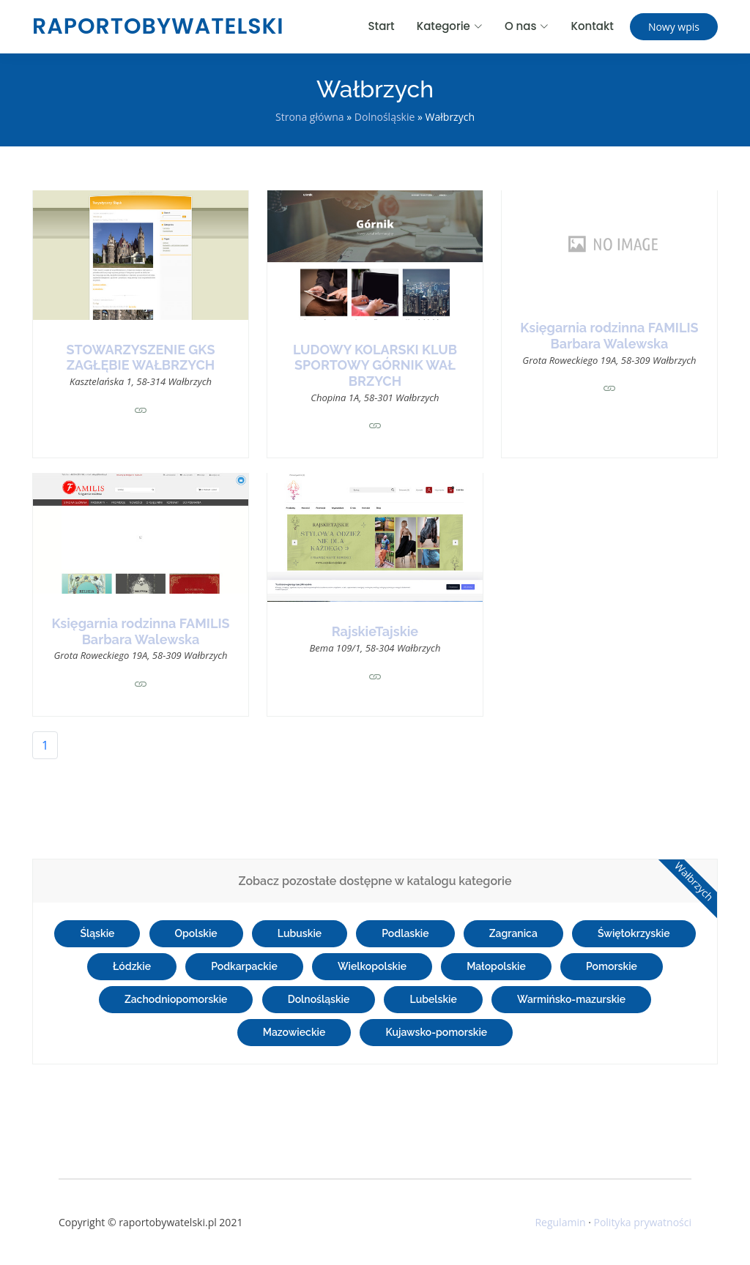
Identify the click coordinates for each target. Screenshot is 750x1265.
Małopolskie (496, 966)
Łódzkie (132, 966)
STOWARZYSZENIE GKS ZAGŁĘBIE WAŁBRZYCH (141, 357)
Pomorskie (611, 966)
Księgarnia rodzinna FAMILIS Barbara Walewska (609, 335)
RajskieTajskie (375, 631)
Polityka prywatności (642, 1222)
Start (381, 26)
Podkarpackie (244, 966)
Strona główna (309, 117)
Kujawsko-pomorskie (436, 1032)
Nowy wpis (673, 27)
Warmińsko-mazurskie (571, 999)
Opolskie (196, 933)
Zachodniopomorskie (176, 999)
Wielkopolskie (372, 966)
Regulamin (560, 1222)
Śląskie (97, 933)
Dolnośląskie (384, 117)
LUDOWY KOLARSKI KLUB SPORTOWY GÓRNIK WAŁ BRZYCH (375, 365)
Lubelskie (432, 999)
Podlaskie (405, 933)
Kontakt (592, 26)
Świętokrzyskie (634, 933)
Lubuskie (300, 933)
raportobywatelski (158, 26)
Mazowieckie (294, 1032)
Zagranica (513, 933)
